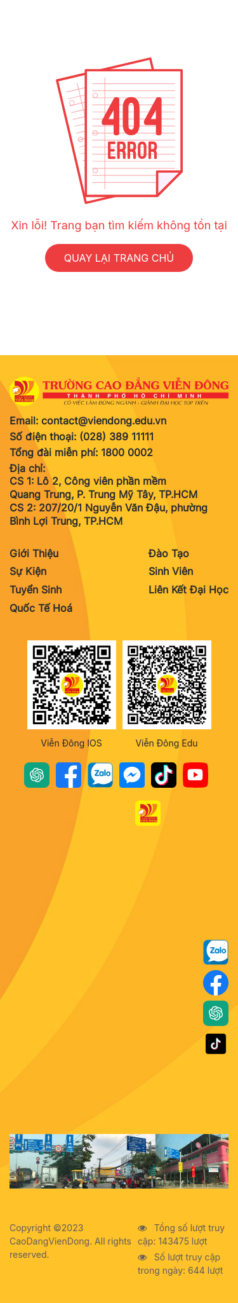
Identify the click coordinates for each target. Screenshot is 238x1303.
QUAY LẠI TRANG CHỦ (119, 258)
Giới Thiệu (34, 553)
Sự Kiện (28, 571)
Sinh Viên (171, 571)
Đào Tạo (169, 553)
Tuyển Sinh (36, 589)
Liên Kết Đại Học (188, 589)
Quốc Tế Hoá (41, 608)
